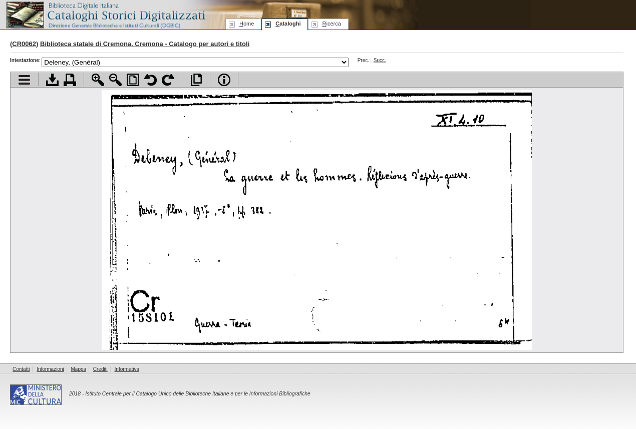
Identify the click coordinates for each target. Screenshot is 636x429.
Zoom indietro (115, 80)
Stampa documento (70, 80)
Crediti (100, 369)
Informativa (127, 369)
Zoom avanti (98, 80)
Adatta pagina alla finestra (133, 80)
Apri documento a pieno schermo (196, 80)
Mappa (79, 369)
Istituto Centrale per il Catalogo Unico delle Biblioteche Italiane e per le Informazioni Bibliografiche (197, 393)
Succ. (380, 60)
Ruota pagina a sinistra (150, 80)
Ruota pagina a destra (168, 80)
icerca (331, 24)
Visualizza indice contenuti (24, 80)
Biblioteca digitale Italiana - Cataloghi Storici (105, 14)
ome (246, 24)
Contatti (21, 369)
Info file (224, 80)
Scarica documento (52, 80)
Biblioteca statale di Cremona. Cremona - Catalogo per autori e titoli (144, 44)
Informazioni (50, 369)
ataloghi (287, 24)
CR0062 (24, 44)
